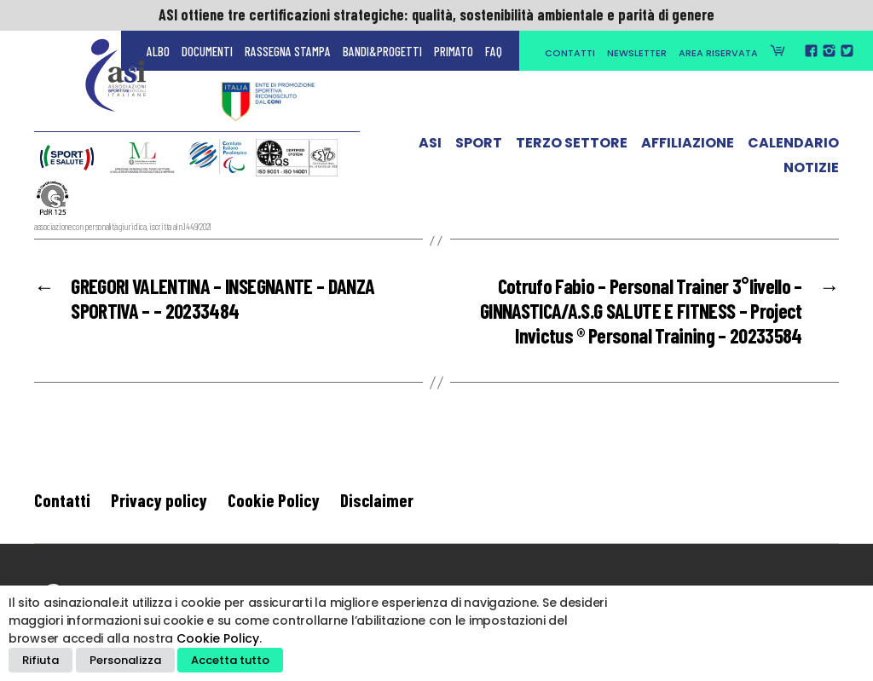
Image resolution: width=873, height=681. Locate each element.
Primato (453, 51)
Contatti (570, 53)
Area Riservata (718, 53)
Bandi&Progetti (382, 51)
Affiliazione (687, 147)
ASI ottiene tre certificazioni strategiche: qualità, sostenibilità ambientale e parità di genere (436, 14)
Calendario (793, 147)
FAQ (493, 51)
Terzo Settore (571, 147)
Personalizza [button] (125, 660)
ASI (430, 147)
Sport (478, 147)
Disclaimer (376, 500)
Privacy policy (159, 500)
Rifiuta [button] (40, 660)
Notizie (811, 171)
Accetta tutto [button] (230, 660)
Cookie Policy (274, 500)
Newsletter (637, 53)
